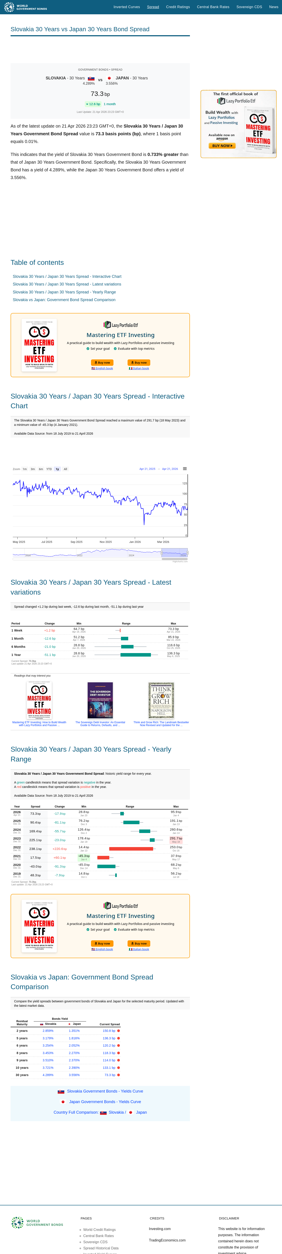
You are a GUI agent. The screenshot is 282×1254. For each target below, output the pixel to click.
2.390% (74, 1067)
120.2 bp (109, 1045)
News (273, 7)
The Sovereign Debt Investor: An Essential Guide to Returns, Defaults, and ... (100, 724)
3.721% (48, 1067)
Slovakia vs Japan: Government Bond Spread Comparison (64, 300)
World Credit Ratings (99, 1230)
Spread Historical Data (101, 1248)
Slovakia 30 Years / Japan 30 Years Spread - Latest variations (67, 284)
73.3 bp (110, 1075)
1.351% (74, 1030)
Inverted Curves (126, 7)
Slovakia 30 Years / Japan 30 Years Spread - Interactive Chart (67, 276)
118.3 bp (109, 1053)
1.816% (74, 1038)
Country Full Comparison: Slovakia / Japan (100, 1112)
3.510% (48, 1060)
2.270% (74, 1053)
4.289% (48, 1075)
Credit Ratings (178, 7)
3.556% (74, 1075)
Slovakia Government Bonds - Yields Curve (105, 1091)
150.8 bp (109, 1030)
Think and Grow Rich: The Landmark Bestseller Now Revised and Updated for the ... (161, 724)
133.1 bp (109, 1067)
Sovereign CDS (249, 7)
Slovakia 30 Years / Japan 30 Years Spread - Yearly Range (64, 292)
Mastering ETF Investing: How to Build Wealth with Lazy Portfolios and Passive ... (39, 724)
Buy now (102, 362)
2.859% (48, 1030)
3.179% (48, 1038)
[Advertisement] (100, 50)
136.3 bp (109, 1038)
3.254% (48, 1045)
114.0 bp (109, 1060)
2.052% (74, 1045)
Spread (153, 7)
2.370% (74, 1060)
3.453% (48, 1053)
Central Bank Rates (213, 7)
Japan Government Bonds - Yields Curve (105, 1101)
